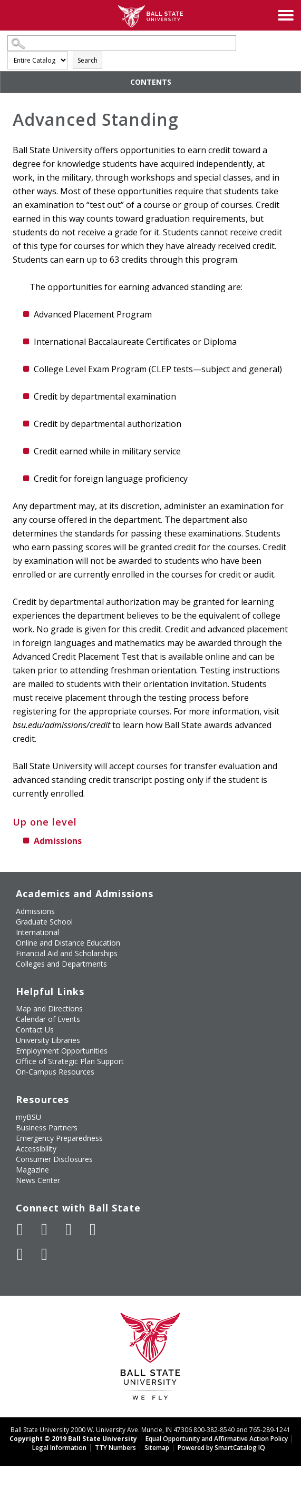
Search (87, 60)
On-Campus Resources (55, 1072)
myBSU (28, 1117)
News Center (38, 1180)
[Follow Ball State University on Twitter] (44, 1229)
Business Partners (46, 1127)
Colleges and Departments (61, 964)
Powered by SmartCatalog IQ (221, 1447)
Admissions (58, 841)
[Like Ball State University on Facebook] (20, 1229)
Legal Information (59, 1447)
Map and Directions (49, 1009)
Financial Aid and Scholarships (67, 953)
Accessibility (36, 1149)
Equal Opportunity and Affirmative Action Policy (216, 1438)
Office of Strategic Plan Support (70, 1061)
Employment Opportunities (62, 1051)
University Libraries (48, 1040)
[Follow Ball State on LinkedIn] (20, 1254)
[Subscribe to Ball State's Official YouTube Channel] (68, 1229)
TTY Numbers (115, 1447)
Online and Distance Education (68, 943)
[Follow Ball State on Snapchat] (44, 1254)
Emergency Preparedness (59, 1138)
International (37, 932)
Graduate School (44, 922)
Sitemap (156, 1447)
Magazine (32, 1170)
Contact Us (35, 1030)
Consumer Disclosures (54, 1159)
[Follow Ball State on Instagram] (93, 1229)
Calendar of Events (48, 1019)
